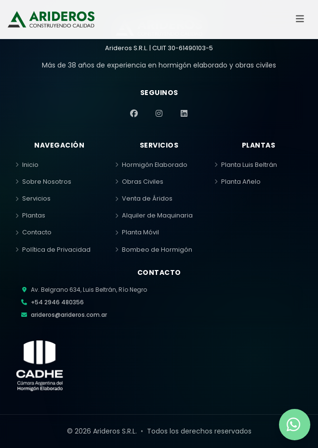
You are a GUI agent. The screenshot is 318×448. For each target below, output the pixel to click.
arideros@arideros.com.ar (69, 315)
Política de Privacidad (53, 249)
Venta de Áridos (143, 198)
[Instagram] (159, 113)
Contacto (33, 232)
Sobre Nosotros (43, 181)
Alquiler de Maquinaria (154, 215)
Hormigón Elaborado (151, 165)
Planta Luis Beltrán (245, 165)
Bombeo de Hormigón (153, 249)
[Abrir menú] (299, 19)
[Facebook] (134, 113)
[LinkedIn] (184, 113)
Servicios (33, 198)
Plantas (30, 215)
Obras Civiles (139, 181)
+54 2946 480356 (57, 302)
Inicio (27, 165)
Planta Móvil (137, 232)
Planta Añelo (237, 181)
